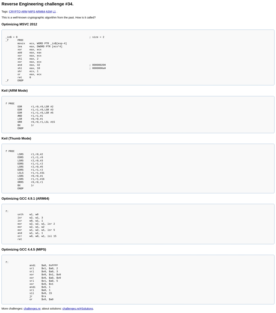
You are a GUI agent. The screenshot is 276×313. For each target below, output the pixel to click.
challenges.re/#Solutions (77, 308)
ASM (49, 11)
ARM (24, 11)
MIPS (31, 11)
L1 (54, 11)
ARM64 (40, 11)
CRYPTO (15, 11)
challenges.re (32, 308)
